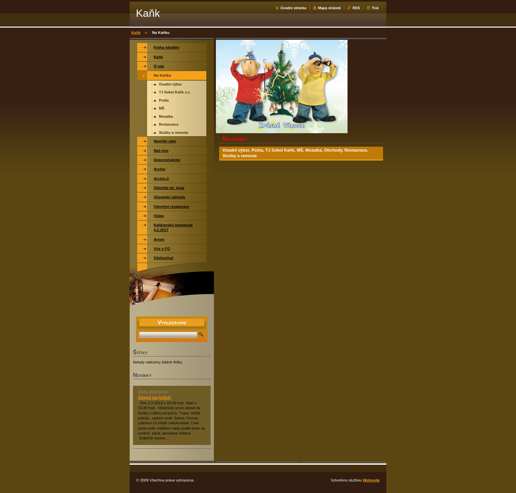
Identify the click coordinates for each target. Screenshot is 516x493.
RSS (356, 8)
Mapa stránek (329, 8)
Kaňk (136, 33)
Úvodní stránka (293, 8)
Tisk (375, 8)
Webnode (371, 480)
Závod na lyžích (154, 397)
